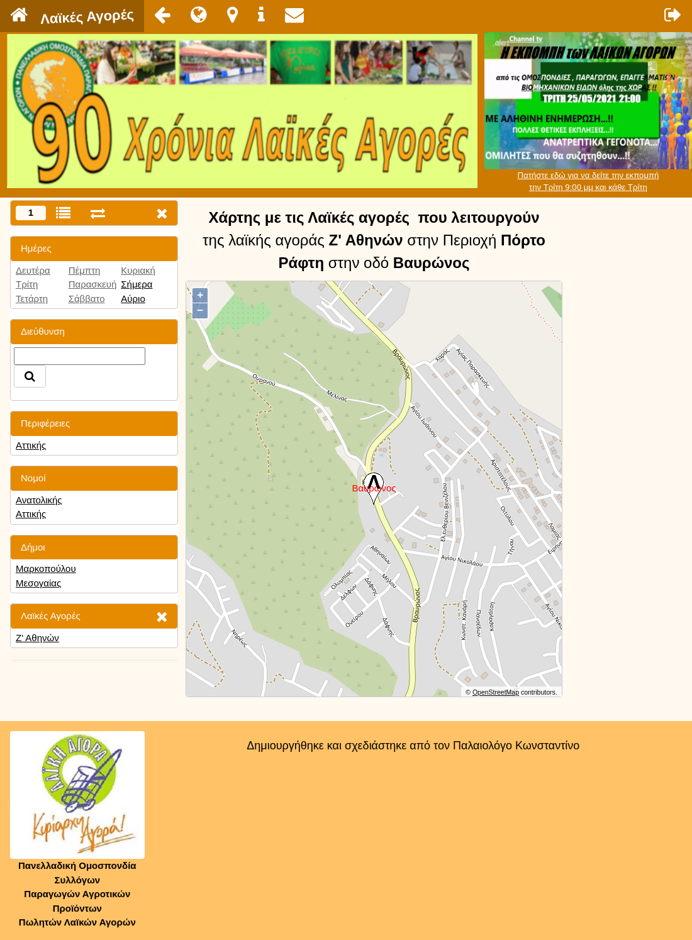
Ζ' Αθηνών (37, 637)
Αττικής (31, 445)
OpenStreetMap (495, 692)
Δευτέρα (33, 270)
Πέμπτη (85, 270)
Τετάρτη (32, 298)
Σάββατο (87, 298)
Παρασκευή (93, 284)
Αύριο (133, 298)
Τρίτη (27, 284)
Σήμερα (136, 284)
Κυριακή (138, 270)
